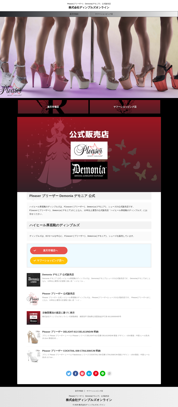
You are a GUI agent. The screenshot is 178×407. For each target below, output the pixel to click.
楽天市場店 (74, 14)
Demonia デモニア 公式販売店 (57, 273)
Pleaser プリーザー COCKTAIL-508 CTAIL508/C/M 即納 (69, 349)
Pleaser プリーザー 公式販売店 (57, 292)
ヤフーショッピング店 (104, 14)
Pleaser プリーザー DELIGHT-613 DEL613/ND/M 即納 (68, 330)
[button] (89, 57)
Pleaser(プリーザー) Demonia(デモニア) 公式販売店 (89, 394)
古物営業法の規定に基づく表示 (57, 311)
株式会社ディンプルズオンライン (89, 7)
